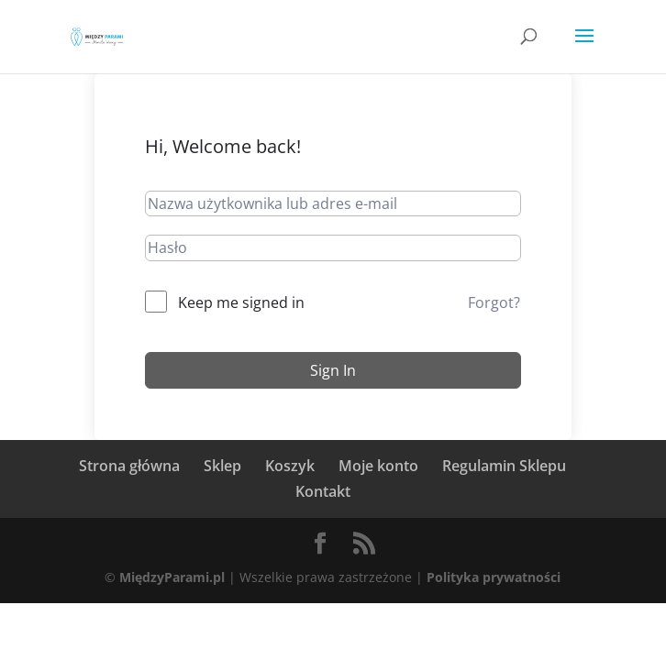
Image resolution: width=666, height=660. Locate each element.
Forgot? (494, 302)
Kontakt (322, 491)
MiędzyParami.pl (172, 577)
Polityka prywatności (494, 577)
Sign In (333, 370)
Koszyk (290, 466)
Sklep (222, 466)
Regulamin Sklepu (504, 466)
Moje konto (378, 466)
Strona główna (129, 466)
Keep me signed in (241, 302)
